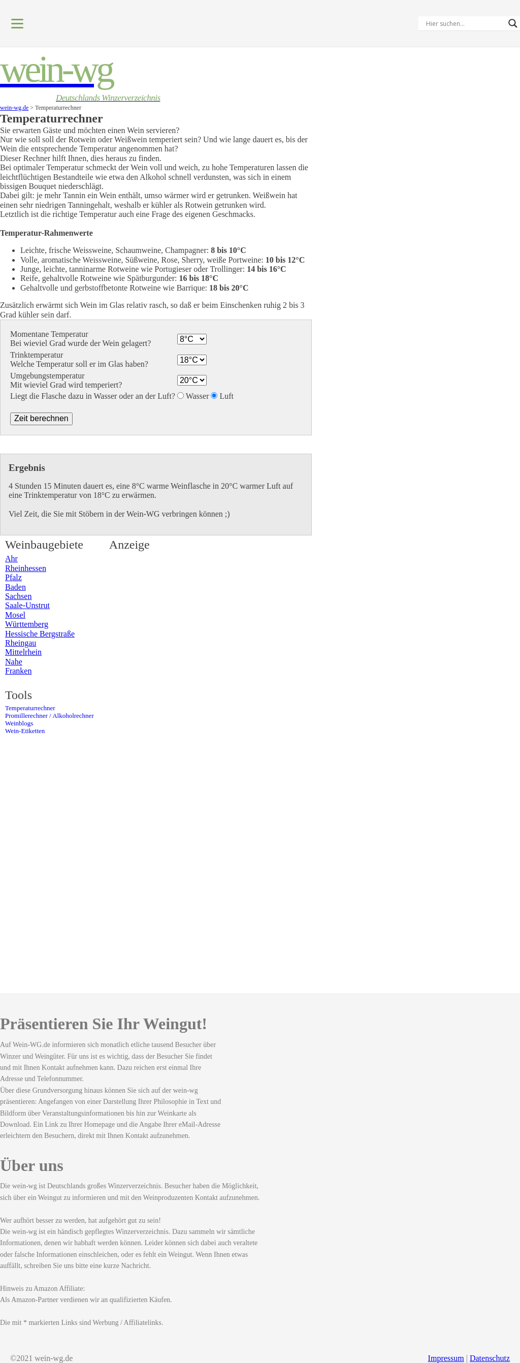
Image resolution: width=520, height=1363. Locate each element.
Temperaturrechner (30, 708)
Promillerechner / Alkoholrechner (49, 715)
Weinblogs (19, 723)
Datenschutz (490, 1358)
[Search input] (464, 23)
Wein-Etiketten (25, 731)
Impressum (446, 1358)
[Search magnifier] (513, 23)
